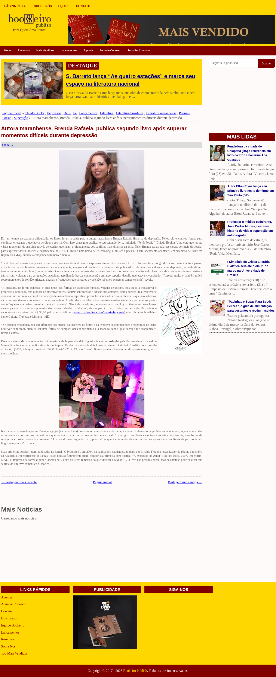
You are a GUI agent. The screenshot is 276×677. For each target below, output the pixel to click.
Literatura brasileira (129, 113)
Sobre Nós (8, 646)
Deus (67, 113)
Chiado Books (34, 113)
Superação (21, 118)
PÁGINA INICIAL (15, 6)
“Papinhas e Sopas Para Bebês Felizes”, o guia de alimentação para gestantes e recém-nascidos (251, 306)
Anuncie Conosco (110, 50)
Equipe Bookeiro (12, 625)
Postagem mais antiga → (185, 482)
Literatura (106, 113)
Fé (75, 113)
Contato (6, 611)
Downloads (9, 618)
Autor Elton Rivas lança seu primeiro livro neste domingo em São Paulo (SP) (250, 191)
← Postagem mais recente (19, 482)
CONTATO (83, 6)
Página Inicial (11, 113)
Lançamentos (69, 50)
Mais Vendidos (45, 50)
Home (7, 50)
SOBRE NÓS (43, 6)
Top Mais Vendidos (14, 653)
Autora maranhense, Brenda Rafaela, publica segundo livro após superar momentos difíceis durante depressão (94, 131)
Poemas (184, 113)
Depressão (54, 113)
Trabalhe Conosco (139, 50)
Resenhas (24, 50)
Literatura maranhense (161, 113)
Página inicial (102, 482)
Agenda (88, 50)
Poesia (6, 118)
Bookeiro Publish (135, 671)
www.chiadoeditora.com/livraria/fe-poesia (99, 312)
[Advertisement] (101, 552)
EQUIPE (64, 6)
